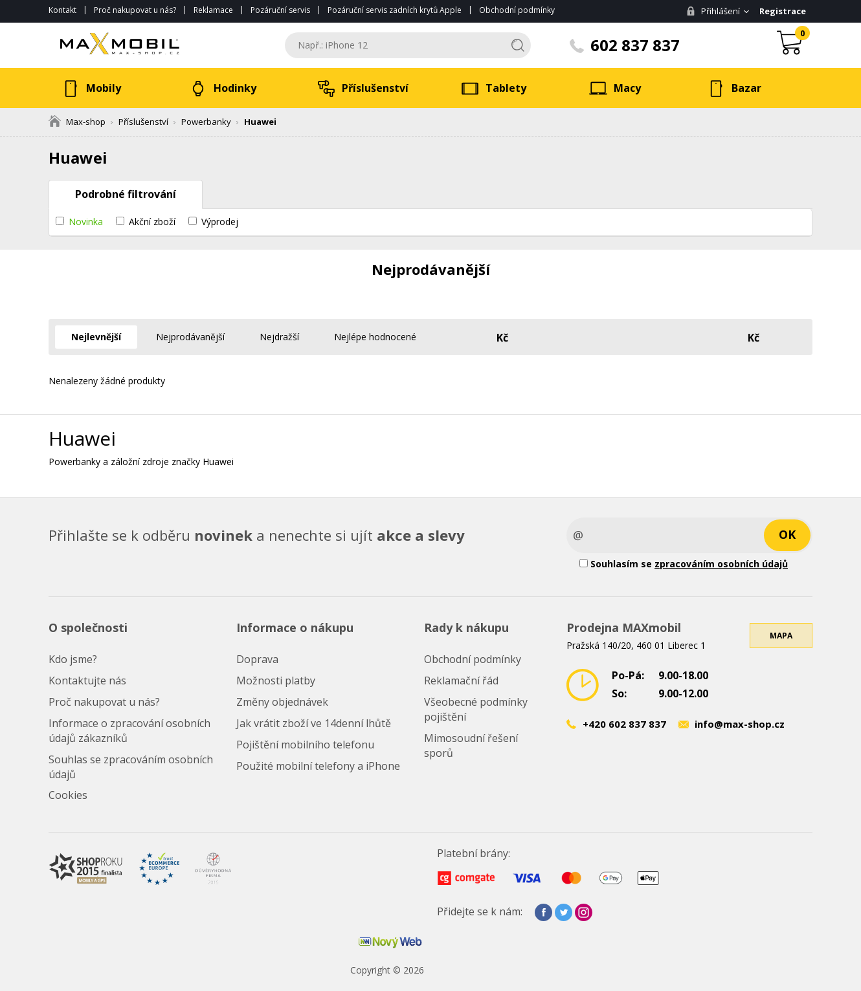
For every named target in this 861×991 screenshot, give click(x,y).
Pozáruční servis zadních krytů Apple (395, 10)
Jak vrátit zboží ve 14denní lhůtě (313, 723)
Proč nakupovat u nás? (135, 10)
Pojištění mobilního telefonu (305, 744)
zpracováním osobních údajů (721, 564)
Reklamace (213, 10)
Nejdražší (279, 337)
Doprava (257, 659)
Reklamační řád (461, 680)
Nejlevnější (96, 337)
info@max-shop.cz (740, 723)
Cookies (68, 795)
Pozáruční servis (280, 10)
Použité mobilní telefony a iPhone (318, 766)
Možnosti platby (275, 680)
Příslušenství (143, 121)
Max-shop (77, 121)
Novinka (86, 221)
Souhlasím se (683, 564)
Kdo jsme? (73, 659)
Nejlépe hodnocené (375, 337)
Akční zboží (152, 221)
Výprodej (219, 221)
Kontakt (62, 10)
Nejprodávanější (190, 337)
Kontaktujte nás (87, 680)
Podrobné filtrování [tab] (125, 194)
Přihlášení (713, 11)
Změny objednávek (282, 702)
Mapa (781, 635)
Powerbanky (206, 121)
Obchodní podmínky (517, 10)
